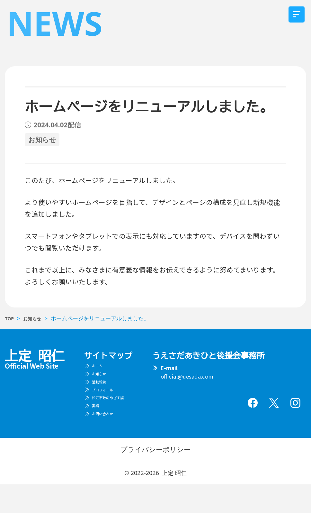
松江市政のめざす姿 (117, 417)
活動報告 (103, 394)
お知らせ (103, 382)
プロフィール (109, 405)
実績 (98, 429)
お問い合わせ (109, 440)
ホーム (101, 370)
